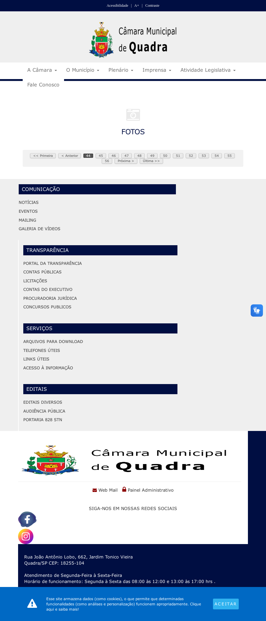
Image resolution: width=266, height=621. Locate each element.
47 (126, 156)
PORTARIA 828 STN (42, 419)
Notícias (29, 202)
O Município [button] (82, 70)
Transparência (47, 250)
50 (165, 156)
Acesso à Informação (48, 367)
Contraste (152, 5)
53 (204, 156)
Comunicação (41, 189)
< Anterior (69, 156)
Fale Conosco (43, 84)
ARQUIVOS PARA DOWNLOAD (53, 341)
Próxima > (126, 161)
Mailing (27, 219)
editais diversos (42, 402)
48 (139, 156)
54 (217, 156)
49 (152, 156)
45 (101, 156)
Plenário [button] (120, 70)
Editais (36, 389)
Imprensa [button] (156, 70)
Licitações (35, 280)
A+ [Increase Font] (136, 5)
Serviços (39, 328)
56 (107, 161)
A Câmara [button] (42, 70)
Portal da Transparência (52, 263)
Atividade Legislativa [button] (208, 70)
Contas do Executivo (47, 289)
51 (178, 156)
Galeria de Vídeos (39, 228)
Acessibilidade (117, 5)
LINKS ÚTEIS (36, 358)
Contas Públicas (42, 271)
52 (191, 156)
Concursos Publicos (47, 306)
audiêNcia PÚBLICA (44, 410)
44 (88, 156)
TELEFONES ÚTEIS (41, 350)
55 (229, 156)
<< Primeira (43, 156)
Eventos (28, 210)
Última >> (151, 161)
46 (114, 156)
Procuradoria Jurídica (50, 297)
